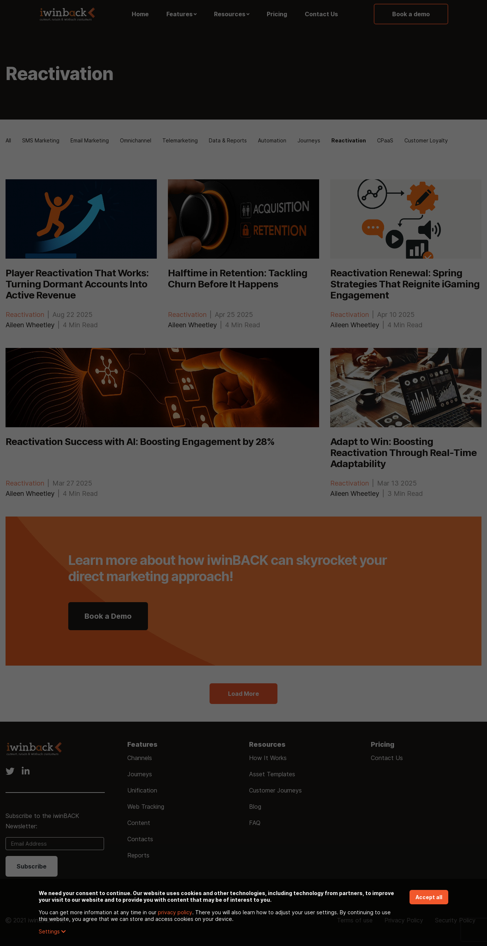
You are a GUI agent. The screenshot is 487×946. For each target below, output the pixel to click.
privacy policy (175, 912)
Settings (52, 931)
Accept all (428, 897)
